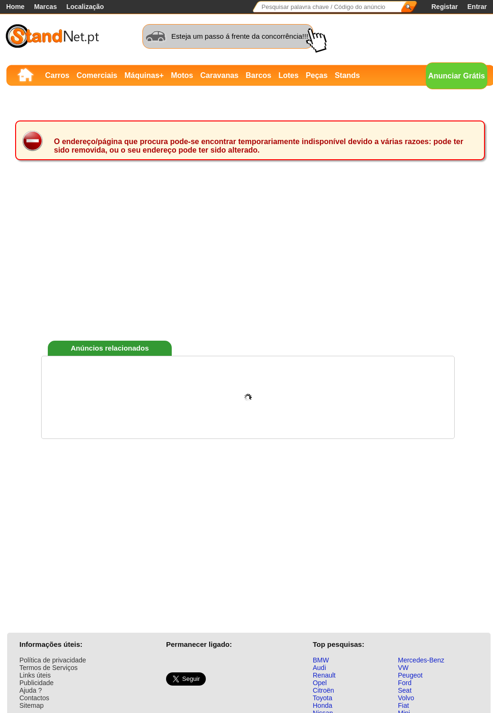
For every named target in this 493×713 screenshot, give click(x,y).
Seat (405, 690)
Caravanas (219, 75)
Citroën (323, 690)
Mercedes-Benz (421, 660)
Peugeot (410, 675)
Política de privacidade (52, 660)
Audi (319, 667)
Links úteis (35, 675)
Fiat (403, 705)
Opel (320, 683)
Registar (444, 6)
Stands (347, 75)
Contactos (34, 698)
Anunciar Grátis (456, 76)
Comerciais (97, 75)
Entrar (477, 6)
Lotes (288, 75)
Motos (182, 75)
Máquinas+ (144, 75)
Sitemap (31, 705)
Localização (85, 6)
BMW (321, 660)
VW (403, 667)
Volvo (406, 698)
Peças (316, 75)
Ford (405, 683)
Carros (57, 75)
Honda (322, 705)
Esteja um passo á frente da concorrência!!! (239, 36)
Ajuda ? (30, 690)
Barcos (258, 75)
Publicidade (36, 683)
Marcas (45, 6)
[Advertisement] (245, 266)
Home (15, 6)
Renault (324, 675)
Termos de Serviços (48, 667)
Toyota (322, 698)
